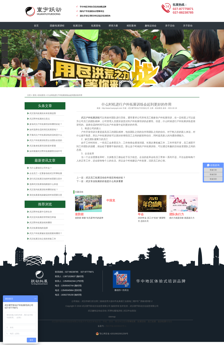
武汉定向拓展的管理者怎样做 (42, 217)
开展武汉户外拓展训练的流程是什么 (45, 135)
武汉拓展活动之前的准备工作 (42, 239)
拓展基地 (95, 25)
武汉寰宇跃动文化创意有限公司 (144, 306)
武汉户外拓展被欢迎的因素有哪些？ (45, 233)
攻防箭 (79, 214)
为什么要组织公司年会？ (40, 168)
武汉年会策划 (130, 311)
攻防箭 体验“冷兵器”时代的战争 (89, 218)
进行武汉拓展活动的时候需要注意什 (45, 179)
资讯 (34, 95)
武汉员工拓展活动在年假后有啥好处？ (105, 177)
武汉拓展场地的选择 (38, 228)
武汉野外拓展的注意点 (39, 119)
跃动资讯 (41, 95)
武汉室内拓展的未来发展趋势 (42, 113)
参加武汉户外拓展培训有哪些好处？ (45, 124)
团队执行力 (176, 214)
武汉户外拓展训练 (90, 117)
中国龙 (110, 200)
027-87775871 (183, 9)
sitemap (111, 317)
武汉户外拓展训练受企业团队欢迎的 (45, 140)
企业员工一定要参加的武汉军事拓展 (45, 173)
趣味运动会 (150, 25)
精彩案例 (131, 25)
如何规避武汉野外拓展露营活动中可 (45, 151)
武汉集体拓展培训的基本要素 (42, 146)
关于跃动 (188, 25)
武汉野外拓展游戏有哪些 (40, 222)
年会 (141, 214)
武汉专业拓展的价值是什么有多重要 (104, 181)
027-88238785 (183, 12)
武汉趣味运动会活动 (97, 311)
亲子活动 (169, 25)
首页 (36, 25)
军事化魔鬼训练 (115, 311)
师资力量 (113, 25)
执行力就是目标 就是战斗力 (181, 218)
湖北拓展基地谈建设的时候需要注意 (45, 195)
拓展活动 (77, 25)
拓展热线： (180, 4)
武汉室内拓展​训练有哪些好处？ (43, 189)
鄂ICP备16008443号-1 (116, 326)
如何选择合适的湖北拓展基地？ (43, 129)
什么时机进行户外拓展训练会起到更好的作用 (64, 95)
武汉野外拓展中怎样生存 (40, 212)
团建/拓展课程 (57, 25)
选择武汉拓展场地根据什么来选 (43, 184)
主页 (29, 95)
